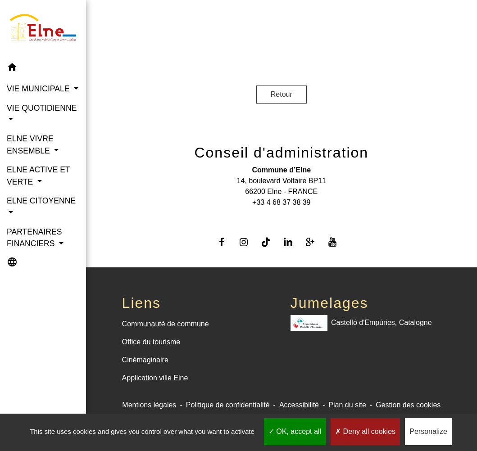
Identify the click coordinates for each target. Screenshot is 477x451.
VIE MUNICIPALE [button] (39, 88)
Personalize (428, 431)
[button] (43, 68)
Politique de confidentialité (228, 405)
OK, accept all (294, 431)
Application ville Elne (155, 378)
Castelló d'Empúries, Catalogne (361, 323)
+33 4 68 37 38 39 (281, 202)
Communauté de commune (165, 324)
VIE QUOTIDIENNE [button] (42, 108)
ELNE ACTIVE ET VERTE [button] (38, 175)
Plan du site (347, 405)
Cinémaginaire (145, 360)
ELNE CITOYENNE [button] (41, 200)
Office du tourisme (151, 342)
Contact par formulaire (281, 217)
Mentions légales (149, 405)
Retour (281, 94)
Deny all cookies (365, 431)
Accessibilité (299, 405)
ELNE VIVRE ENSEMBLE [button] (30, 144)
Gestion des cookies (408, 405)
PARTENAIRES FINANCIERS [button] (34, 237)
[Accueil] (43, 29)
